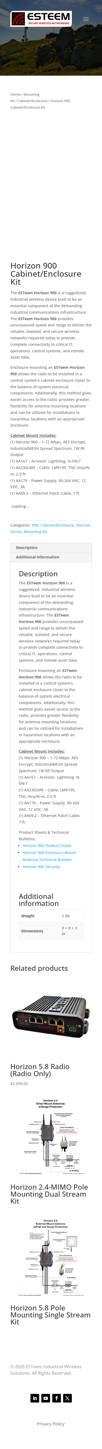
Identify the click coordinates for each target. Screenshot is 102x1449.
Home (15, 94)
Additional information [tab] (37, 557)
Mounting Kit (35, 531)
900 (35, 525)
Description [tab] (27, 547)
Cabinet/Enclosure (32, 100)
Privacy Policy (51, 1424)
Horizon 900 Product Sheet (47, 845)
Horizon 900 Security (41, 866)
